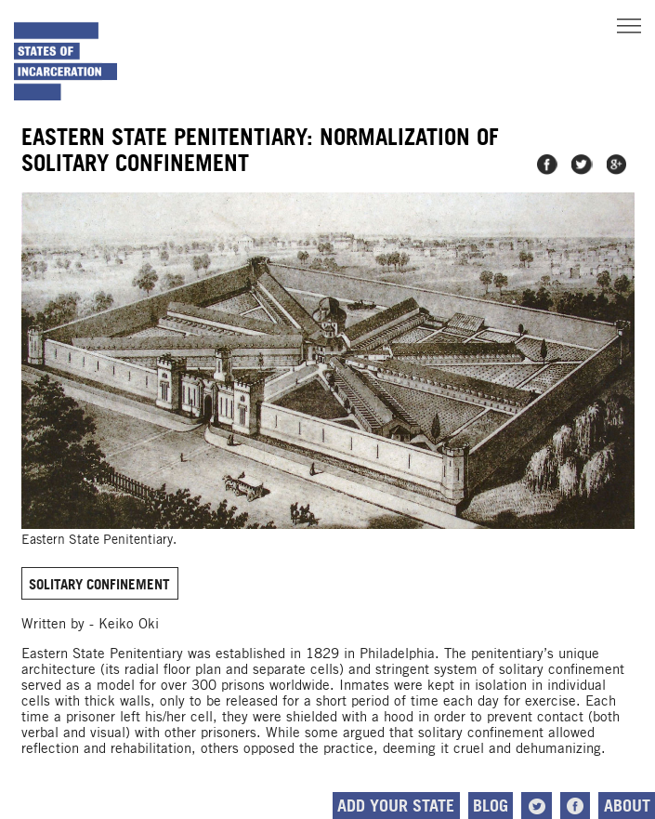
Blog (490, 805)
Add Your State (395, 805)
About (627, 805)
